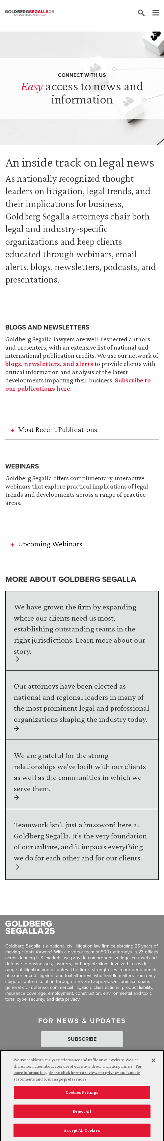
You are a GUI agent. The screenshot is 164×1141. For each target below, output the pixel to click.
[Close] (153, 1063)
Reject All (82, 1113)
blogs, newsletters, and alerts (49, 363)
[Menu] (152, 13)
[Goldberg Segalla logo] (29, 13)
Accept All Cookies (82, 1132)
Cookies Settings (82, 1094)
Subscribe (82, 1039)
